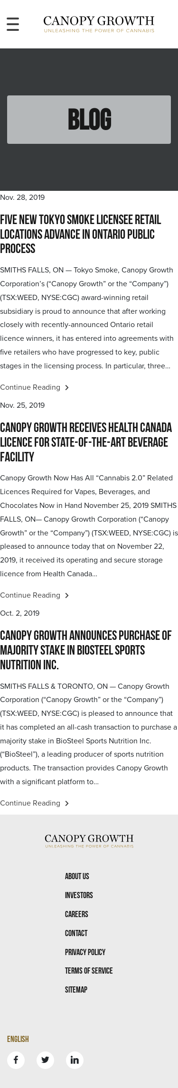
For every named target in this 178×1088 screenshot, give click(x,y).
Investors (79, 895)
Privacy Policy (85, 952)
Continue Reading (34, 387)
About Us (77, 876)
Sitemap (76, 989)
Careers (76, 914)
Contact (76, 933)
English (18, 1038)
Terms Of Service (89, 970)
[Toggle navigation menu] (13, 24)
